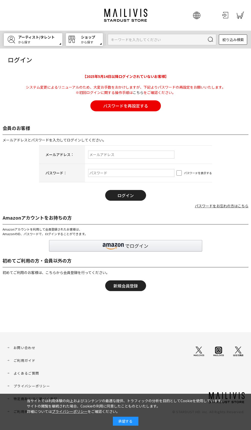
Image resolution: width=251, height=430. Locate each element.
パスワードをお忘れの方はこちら (221, 205)
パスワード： (56, 172)
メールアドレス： (59, 154)
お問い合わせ (24, 347)
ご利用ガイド (24, 360)
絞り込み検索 (233, 39)
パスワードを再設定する (125, 106)
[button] (125, 246)
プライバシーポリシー (32, 386)
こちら (138, 92)
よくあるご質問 (26, 373)
